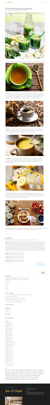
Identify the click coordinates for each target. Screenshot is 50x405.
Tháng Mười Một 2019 (9, 344)
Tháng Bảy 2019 (8, 351)
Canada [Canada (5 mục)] (13, 370)
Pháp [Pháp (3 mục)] (33, 377)
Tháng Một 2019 (8, 361)
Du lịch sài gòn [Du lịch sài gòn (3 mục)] (33, 373)
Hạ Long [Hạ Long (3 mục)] (20, 375)
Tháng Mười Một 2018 (9, 363)
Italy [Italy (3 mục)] (26, 375)
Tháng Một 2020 (8, 340)
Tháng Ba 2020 (8, 337)
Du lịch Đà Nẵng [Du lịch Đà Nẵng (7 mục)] (39, 373)
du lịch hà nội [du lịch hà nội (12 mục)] (23, 371)
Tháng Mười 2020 (8, 328)
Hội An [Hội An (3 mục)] (24, 375)
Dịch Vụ (6, 283)
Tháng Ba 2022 (8, 326)
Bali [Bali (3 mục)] (6, 370)
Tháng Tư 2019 (8, 356)
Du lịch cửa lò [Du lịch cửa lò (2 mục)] (13, 371)
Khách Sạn (7, 313)
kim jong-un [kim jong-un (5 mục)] (30, 375)
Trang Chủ (7, 290)
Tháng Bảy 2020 (8, 331)
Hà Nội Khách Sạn (9, 10)
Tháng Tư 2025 (8, 323)
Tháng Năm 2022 (8, 324)
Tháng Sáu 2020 (8, 333)
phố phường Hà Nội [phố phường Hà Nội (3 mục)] (8, 379)
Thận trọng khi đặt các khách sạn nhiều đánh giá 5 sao (15, 300)
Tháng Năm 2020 (8, 335)
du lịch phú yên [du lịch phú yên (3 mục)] (21, 373)
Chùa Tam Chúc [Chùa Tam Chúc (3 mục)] (21, 370)
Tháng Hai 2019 (8, 360)
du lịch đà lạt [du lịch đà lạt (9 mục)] (7, 375)
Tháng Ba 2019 (8, 358)
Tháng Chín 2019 (8, 347)
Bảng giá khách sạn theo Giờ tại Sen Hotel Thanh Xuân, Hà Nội (16, 277)
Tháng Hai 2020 (8, 338)
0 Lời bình (25, 10)
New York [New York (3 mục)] (23, 377)
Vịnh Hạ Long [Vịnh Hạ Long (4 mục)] (32, 379)
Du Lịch (6, 311)
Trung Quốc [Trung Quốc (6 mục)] (27, 379)
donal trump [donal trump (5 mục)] (41, 370)
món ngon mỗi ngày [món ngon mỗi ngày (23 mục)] (15, 377)
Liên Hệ (6, 286)
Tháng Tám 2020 (8, 330)
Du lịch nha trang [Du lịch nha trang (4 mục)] (40, 371)
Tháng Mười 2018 (8, 365)
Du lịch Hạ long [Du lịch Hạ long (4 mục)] (28, 371)
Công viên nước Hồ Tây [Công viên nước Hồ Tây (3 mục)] (28, 370)
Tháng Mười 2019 (8, 346)
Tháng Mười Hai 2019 (9, 342)
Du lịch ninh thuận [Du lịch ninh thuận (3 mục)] (15, 373)
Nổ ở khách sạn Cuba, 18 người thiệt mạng (13, 301)
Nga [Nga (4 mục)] (26, 377)
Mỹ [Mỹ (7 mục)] (20, 377)
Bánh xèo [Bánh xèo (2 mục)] (9, 370)
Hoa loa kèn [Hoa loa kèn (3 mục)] (13, 375)
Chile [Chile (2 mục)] (16, 370)
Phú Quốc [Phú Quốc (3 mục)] (37, 377)
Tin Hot (6, 288)
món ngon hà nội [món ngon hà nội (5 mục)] (8, 377)
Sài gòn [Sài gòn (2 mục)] (14, 379)
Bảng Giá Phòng (8, 281)
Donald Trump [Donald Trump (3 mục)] (35, 370)
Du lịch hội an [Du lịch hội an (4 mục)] (34, 371)
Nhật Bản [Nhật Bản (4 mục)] (29, 377)
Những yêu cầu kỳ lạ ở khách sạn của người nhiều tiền (15, 298)
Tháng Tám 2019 (8, 349)
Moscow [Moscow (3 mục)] (38, 375)
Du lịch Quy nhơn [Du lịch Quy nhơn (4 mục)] (27, 373)
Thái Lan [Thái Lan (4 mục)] (17, 379)
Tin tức (21, 10)
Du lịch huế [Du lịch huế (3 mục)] (18, 371)
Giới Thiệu (7, 284)
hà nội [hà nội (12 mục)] (17, 375)
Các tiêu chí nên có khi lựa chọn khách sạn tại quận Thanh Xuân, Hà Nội (18, 294)
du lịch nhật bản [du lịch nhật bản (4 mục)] (8, 373)
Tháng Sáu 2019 (8, 353)
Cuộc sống (7, 309)
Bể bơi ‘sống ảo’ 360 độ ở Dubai (11, 296)
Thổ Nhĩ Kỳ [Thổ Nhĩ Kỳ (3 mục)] (22, 379)
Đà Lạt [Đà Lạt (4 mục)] (36, 379)
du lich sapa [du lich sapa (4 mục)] (7, 371)
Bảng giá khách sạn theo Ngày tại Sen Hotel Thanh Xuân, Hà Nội (17, 279)
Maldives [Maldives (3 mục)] (34, 375)
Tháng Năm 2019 (8, 354)
